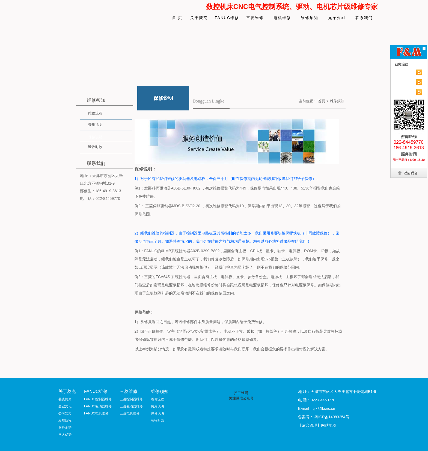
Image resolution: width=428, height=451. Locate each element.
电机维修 (282, 18)
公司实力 (65, 413)
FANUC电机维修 (96, 413)
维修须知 (309, 18)
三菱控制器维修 (131, 399)
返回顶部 (409, 173)
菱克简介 (65, 399)
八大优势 (65, 435)
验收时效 (95, 147)
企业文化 (65, 406)
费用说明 (95, 124)
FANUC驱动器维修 (98, 406)
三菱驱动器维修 (131, 406)
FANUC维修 (227, 18)
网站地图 (328, 425)
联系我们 (364, 18)
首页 (321, 101)
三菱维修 (255, 18)
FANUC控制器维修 (98, 399)
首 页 (177, 18)
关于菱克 (199, 18)
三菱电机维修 (129, 413)
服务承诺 (65, 427)
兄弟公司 (337, 18)
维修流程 (95, 113)
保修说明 (95, 137)
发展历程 (65, 420)
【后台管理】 (309, 425)
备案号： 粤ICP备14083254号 (323, 417)
